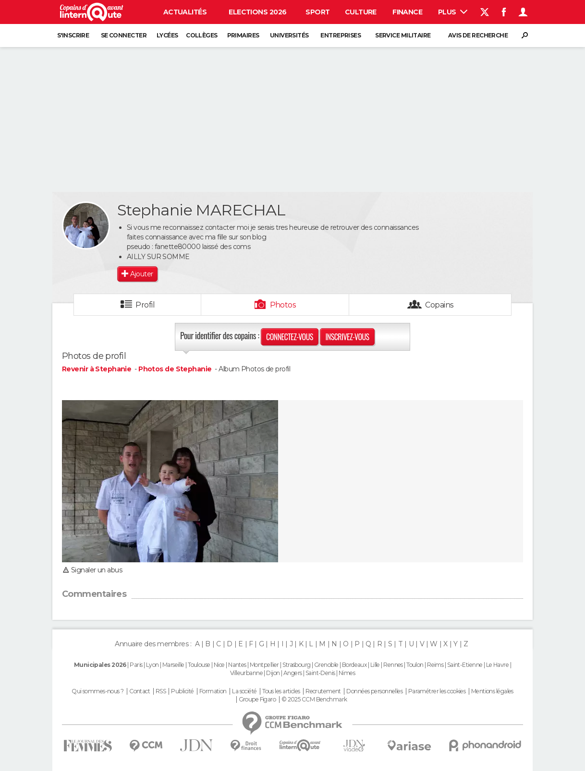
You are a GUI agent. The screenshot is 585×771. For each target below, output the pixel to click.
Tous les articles (281, 691)
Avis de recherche (478, 35)
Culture (361, 12)
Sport (317, 12)
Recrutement (323, 691)
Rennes (393, 664)
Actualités (185, 12)
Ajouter (141, 274)
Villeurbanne (246, 672)
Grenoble (326, 664)
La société (244, 691)
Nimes (347, 672)
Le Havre (497, 664)
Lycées (167, 35)
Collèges (202, 35)
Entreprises (340, 35)
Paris (136, 664)
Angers (292, 672)
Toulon (415, 664)
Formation (213, 691)
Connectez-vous (289, 337)
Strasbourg (296, 664)
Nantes (237, 664)
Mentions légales (492, 691)
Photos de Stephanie (174, 369)
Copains (439, 304)
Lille (375, 664)
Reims (435, 664)
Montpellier (264, 664)
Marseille (173, 664)
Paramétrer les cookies (437, 691)
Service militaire (402, 35)
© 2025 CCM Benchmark (314, 699)
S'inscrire (73, 35)
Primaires (243, 35)
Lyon (152, 664)
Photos (283, 304)
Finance (407, 12)
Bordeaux (354, 664)
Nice (219, 664)
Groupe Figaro (257, 699)
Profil (145, 304)
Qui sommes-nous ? (97, 691)
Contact (139, 691)
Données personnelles (374, 691)
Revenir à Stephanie (97, 369)
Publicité (182, 691)
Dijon (273, 672)
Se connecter (123, 35)
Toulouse (199, 664)
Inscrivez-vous (347, 337)
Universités (289, 35)
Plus (452, 12)
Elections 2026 (257, 12)
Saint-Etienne (465, 664)
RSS (161, 691)
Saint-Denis (320, 672)
